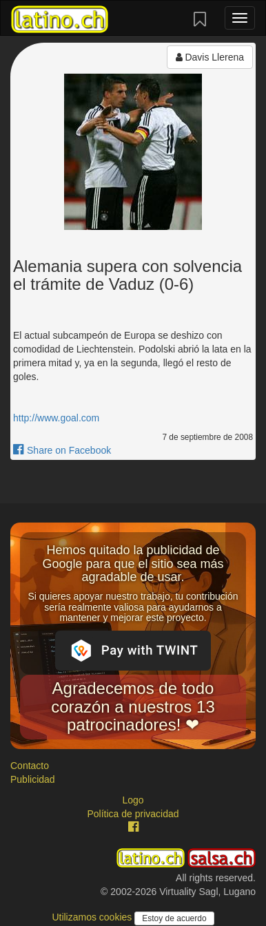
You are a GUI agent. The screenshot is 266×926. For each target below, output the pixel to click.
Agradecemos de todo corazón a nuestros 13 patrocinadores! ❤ (132, 706)
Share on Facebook (62, 450)
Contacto (29, 765)
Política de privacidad (132, 813)
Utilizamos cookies (93, 917)
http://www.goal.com (56, 417)
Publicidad (32, 779)
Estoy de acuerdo (174, 918)
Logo (132, 800)
